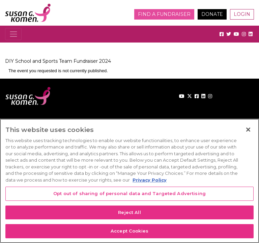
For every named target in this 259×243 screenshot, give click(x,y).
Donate (212, 14)
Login (242, 14)
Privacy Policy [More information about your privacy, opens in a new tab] (150, 180)
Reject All (129, 212)
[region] (129, 181)
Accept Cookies (129, 231)
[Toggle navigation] (13, 34)
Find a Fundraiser (164, 14)
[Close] (248, 129)
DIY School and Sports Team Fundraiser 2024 (58, 61)
